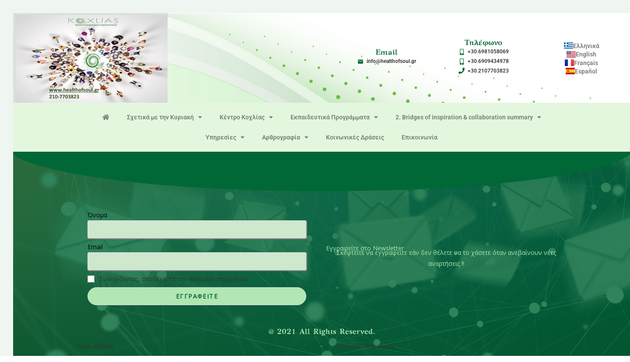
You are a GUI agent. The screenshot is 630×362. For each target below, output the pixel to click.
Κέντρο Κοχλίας (246, 117)
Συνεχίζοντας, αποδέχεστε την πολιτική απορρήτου (173, 279)
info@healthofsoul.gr (391, 61)
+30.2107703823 (488, 71)
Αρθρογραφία (285, 137)
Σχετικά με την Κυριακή (164, 117)
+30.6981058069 (488, 52)
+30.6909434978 (488, 61)
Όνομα (97, 215)
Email (95, 247)
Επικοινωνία (420, 137)
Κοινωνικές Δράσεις (355, 137)
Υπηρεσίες (225, 137)
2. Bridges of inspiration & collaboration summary (468, 117)
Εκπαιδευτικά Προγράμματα (334, 117)
